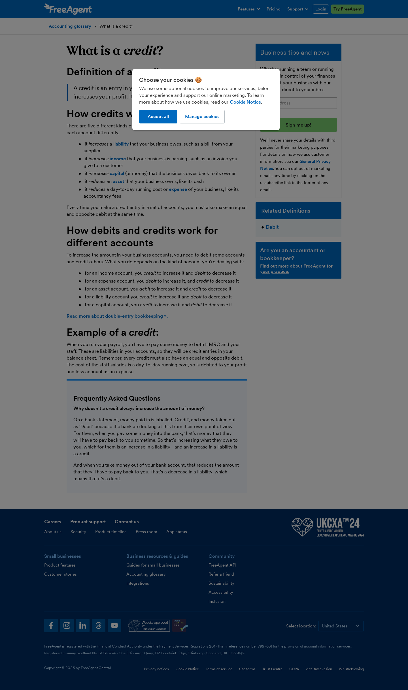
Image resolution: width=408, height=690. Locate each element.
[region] (206, 99)
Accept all (158, 116)
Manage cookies (202, 116)
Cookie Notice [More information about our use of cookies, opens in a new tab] (245, 102)
